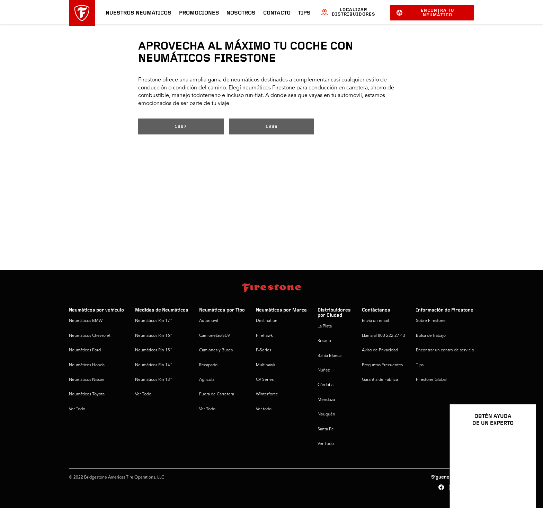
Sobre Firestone (431, 321)
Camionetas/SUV (214, 336)
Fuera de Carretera (216, 394)
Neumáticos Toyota (87, 394)
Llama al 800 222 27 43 (383, 336)
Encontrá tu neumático (426, 12)
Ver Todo (77, 409)
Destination (266, 321)
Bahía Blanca (329, 356)
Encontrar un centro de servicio (445, 350)
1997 (181, 126)
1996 (271, 126)
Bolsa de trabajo (431, 336)
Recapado (208, 365)
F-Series (263, 350)
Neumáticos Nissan (86, 380)
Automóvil (208, 321)
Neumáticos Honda (87, 365)
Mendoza (326, 400)
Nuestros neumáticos (138, 13)
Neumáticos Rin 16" (153, 336)
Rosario (324, 341)
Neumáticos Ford (85, 350)
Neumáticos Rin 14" (153, 365)
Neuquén (326, 414)
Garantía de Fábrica (380, 380)
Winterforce (267, 394)
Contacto (277, 13)
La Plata (325, 326)
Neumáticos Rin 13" (153, 380)
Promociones (199, 13)
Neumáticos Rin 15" (153, 350)
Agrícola (206, 380)
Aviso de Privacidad (380, 350)
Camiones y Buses (216, 350)
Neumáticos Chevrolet (89, 336)
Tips (304, 13)
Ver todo (264, 409)
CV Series (265, 380)
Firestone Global (431, 380)
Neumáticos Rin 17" (153, 321)
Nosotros (241, 13)
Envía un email (375, 321)
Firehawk (264, 336)
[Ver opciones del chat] (522, 482)
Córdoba (325, 385)
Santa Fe (326, 429)
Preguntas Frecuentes (382, 365)
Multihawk (265, 365)
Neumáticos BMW (86, 321)
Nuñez (324, 370)
